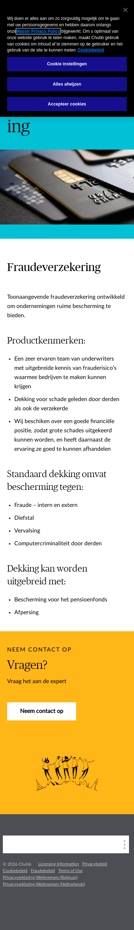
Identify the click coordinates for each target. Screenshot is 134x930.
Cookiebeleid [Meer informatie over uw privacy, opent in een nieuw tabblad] (91, 50)
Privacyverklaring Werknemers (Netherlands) (44, 884)
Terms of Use (70, 871)
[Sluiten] (125, 10)
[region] (67, 58)
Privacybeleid (94, 864)
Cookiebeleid (15, 871)
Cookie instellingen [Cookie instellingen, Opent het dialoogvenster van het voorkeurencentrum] (67, 63)
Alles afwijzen (67, 84)
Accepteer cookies (67, 104)
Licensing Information (58, 864)
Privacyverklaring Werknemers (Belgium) (40, 877)
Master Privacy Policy (38, 31)
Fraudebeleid (43, 871)
